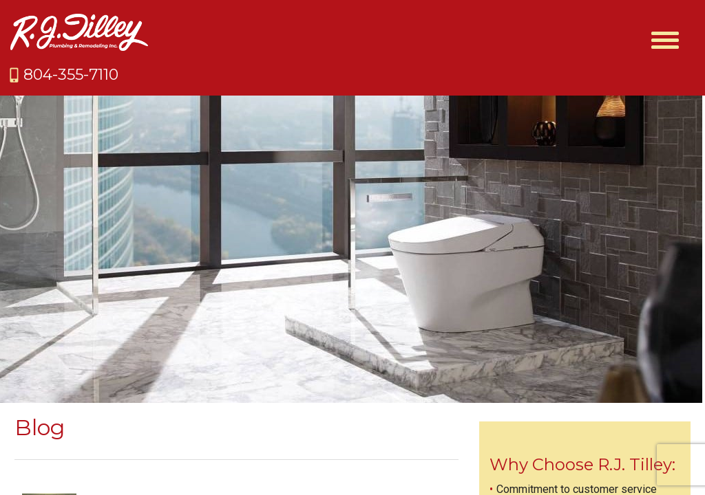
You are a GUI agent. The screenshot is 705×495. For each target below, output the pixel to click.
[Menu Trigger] (665, 39)
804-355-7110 (70, 74)
